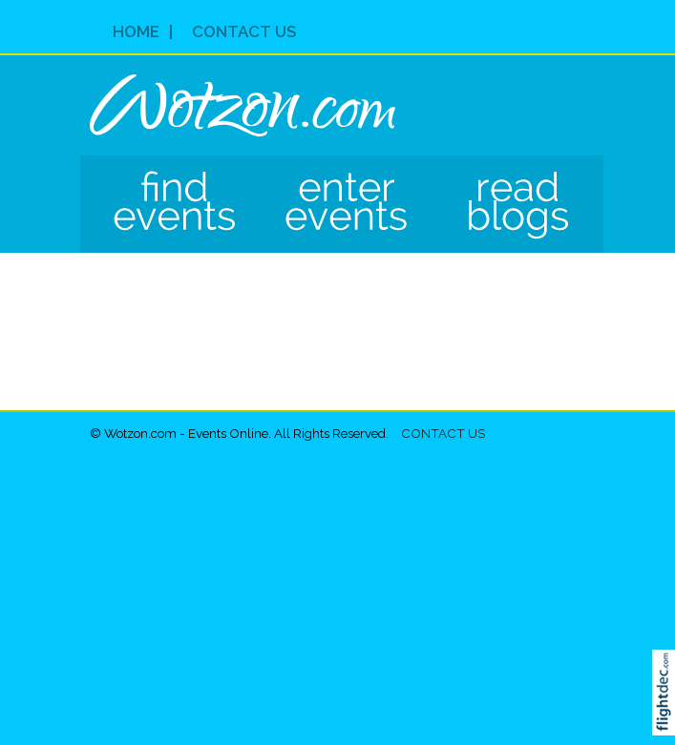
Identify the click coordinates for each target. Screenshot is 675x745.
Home (136, 31)
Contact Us (244, 31)
